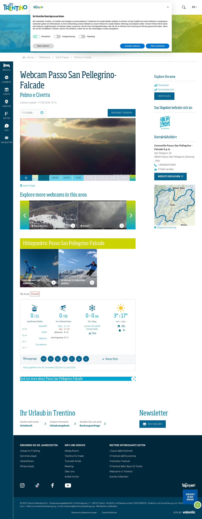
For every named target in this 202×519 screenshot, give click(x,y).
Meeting (69, 466)
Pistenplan (161, 85)
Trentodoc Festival (119, 461)
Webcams (44, 57)
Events (6, 91)
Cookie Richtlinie (109, 512)
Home (28, 57)
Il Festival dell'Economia (122, 455)
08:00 (55, 177)
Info (6, 127)
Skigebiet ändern (121, 112)
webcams (6, 103)
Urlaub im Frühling (30, 450)
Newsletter (6, 139)
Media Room (72, 450)
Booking (6, 67)
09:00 (67, 177)
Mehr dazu (164, 96)
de (194, 7)
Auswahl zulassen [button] (132, 46)
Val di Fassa (62, 57)
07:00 (44, 177)
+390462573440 (165, 164)
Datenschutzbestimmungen (84, 512)
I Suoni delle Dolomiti (121, 450)
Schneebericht (164, 89)
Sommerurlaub (28, 455)
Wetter (6, 115)
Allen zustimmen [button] (158, 46)
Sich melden (152, 424)
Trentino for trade (74, 455)
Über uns (69, 471)
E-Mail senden (164, 169)
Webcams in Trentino (121, 471)
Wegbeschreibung (165, 227)
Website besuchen (169, 176)
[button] (35, 178)
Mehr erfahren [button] (43, 46)
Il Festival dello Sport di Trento (125, 466)
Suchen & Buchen (118, 476)
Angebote (6, 79)
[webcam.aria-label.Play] (26, 178)
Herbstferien (27, 461)
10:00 (78, 177)
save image (27, 185)
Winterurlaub (27, 466)
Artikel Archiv (72, 476)
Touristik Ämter (73, 461)
